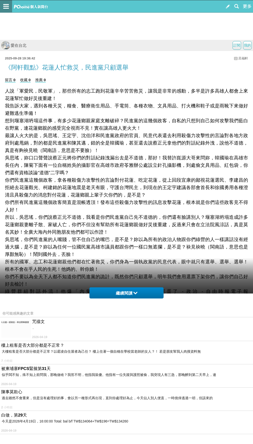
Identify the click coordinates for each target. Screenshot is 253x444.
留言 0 (10, 80)
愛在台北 (13, 45)
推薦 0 (40, 80)
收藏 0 (25, 80)
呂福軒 (243, 58)
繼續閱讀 (126, 293)
